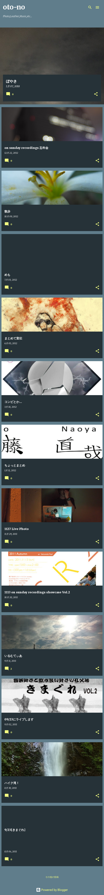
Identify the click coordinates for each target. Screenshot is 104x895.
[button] (96, 94)
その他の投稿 (52, 877)
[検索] (90, 7)
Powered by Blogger (52, 889)
